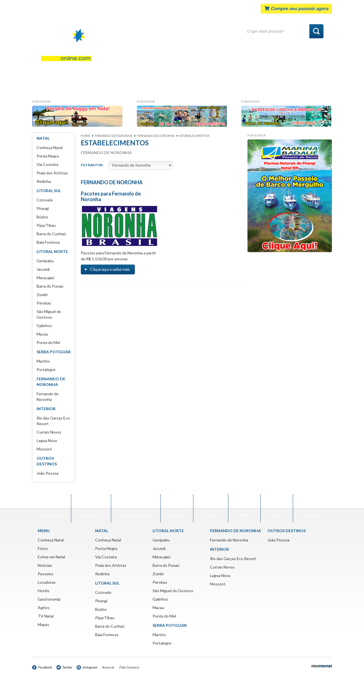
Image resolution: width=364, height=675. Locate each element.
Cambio (310, 508)
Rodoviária (52, 508)
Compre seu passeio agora (296, 8)
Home (85, 135)
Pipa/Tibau (46, 225)
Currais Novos (49, 432)
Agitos (288, 88)
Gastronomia (253, 88)
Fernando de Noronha (229, 540)
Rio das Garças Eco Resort (233, 558)
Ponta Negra (48, 156)
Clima (276, 508)
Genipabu (45, 260)
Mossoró (44, 449)
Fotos (92, 88)
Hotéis (218, 88)
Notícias (121, 88)
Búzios (42, 216)
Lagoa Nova (47, 440)
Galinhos (44, 325)
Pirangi (43, 208)
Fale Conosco (129, 667)
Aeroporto (91, 508)
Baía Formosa (48, 242)
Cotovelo (45, 199)
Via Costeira (47, 164)
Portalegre (46, 369)
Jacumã (43, 269)
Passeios (152, 88)
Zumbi (42, 294)
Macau (42, 334)
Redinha (44, 181)
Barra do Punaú (50, 286)
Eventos (210, 508)
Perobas (44, 303)
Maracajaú (45, 277)
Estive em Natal (51, 556)
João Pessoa (48, 473)
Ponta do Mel (48, 342)
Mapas (316, 88)
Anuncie (108, 667)
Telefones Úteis (136, 508)
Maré (244, 508)
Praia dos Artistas (52, 172)
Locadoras (186, 88)
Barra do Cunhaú (51, 233)
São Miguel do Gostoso (173, 590)
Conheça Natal (57, 88)
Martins (43, 361)
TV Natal (45, 616)
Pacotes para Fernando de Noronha (111, 196)
